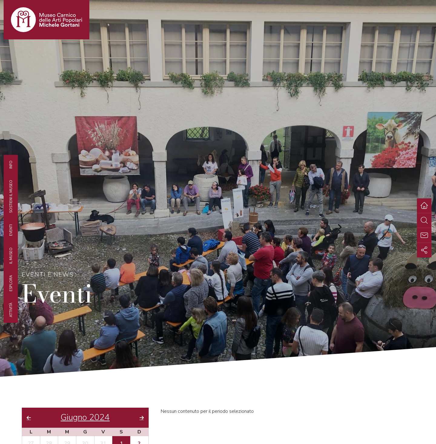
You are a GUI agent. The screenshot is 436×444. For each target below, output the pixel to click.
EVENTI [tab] (10, 230)
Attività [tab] (10, 310)
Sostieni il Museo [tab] (10, 196)
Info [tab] (10, 165)
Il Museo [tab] (10, 255)
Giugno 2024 (85, 418)
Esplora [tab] (10, 283)
